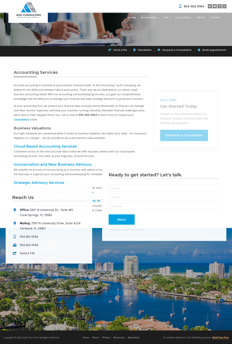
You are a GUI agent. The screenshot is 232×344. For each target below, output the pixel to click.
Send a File (117, 49)
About (201, 17)
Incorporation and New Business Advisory (53, 164)
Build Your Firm (221, 337)
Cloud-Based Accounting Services (45, 146)
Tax (166, 17)
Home (132, 17)
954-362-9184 (191, 6)
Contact (215, 17)
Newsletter (142, 49)
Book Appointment (212, 49)
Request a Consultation (175, 49)
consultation (21, 119)
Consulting (183, 17)
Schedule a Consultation (184, 140)
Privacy (106, 337)
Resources (119, 337)
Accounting (148, 17)
